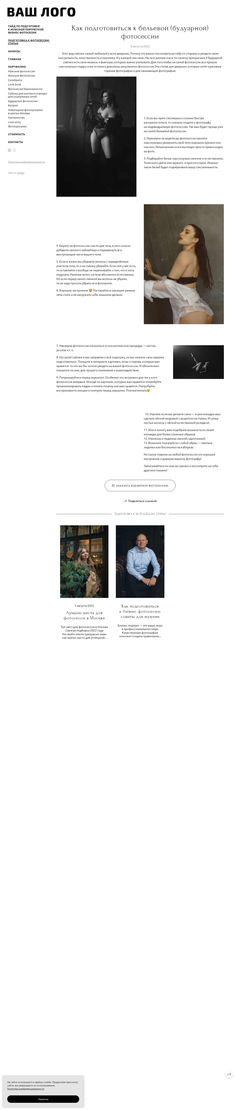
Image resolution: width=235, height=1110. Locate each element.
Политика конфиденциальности (26, 161)
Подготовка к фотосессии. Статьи (29, 41)
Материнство (16, 117)
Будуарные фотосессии (23, 101)
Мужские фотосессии (21, 71)
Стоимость (16, 134)
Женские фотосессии (21, 75)
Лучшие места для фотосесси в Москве (84, 615)
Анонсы (14, 51)
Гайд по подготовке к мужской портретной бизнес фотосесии (26, 29)
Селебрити (15, 80)
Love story (14, 122)
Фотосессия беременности (25, 89)
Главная (14, 59)
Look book (14, 84)
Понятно (43, 1099)
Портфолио (17, 66)
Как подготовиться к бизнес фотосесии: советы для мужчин (140, 611)
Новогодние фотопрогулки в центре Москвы (25, 111)
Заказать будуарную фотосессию (140, 485)
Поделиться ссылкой (142, 501)
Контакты (15, 142)
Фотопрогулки (17, 126)
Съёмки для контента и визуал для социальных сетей (27, 95)
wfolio (20, 172)
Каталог (13, 105)
